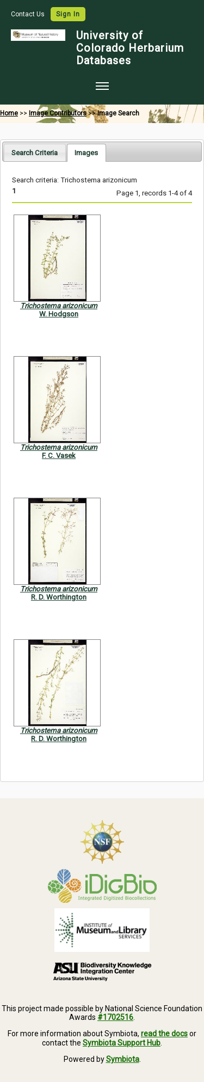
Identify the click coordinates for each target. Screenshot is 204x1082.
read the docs (164, 1033)
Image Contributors (57, 113)
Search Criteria (34, 153)
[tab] (34, 152)
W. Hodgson (58, 314)
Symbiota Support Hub (121, 1042)
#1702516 (115, 1017)
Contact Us (28, 14)
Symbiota (122, 1059)
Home (9, 113)
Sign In (68, 14)
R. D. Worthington (58, 597)
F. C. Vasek (59, 455)
